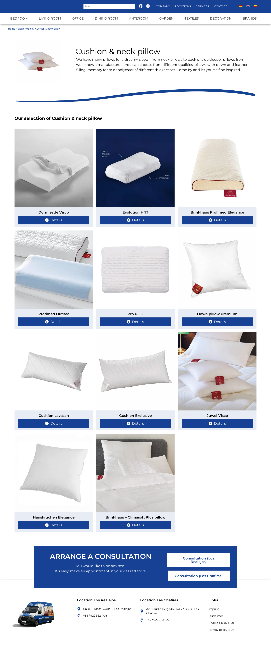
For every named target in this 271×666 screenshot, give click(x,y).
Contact (220, 6)
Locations (183, 6)
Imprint (213, 609)
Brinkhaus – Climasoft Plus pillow (135, 517)
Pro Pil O (135, 314)
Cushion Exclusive (135, 416)
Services (202, 6)
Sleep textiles (25, 28)
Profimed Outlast (53, 314)
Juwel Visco (217, 416)
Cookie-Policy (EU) (221, 623)
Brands (250, 19)
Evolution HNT (135, 212)
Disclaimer (215, 616)
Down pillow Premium (217, 314)
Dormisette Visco (53, 212)
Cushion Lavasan (54, 416)
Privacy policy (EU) (221, 629)
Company (163, 6)
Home (11, 28)
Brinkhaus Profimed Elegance (217, 212)
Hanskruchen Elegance (53, 517)
